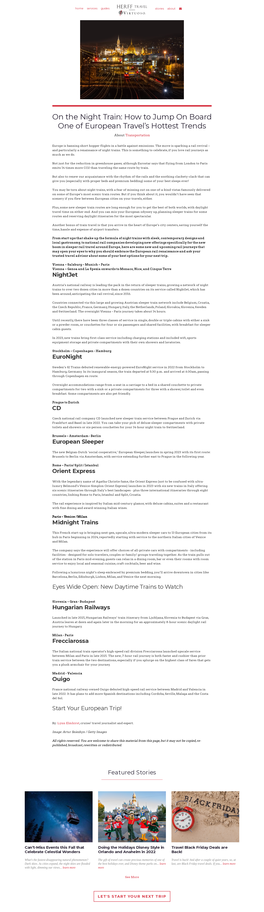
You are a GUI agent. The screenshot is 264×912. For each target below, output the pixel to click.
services (92, 8)
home (79, 8)
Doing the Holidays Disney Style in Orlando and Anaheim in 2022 (131, 849)
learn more (69, 867)
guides (105, 8)
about (171, 8)
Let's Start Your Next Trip (132, 896)
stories (159, 8)
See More (132, 877)
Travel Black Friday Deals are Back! (199, 849)
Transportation (137, 135)
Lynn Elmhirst (68, 723)
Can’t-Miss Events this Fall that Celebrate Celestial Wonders (54, 849)
